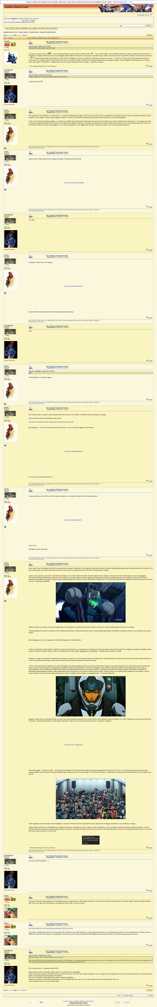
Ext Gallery (41, 28)
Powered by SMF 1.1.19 (69, 1001)
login (31, 18)
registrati (36, 18)
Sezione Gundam (23, 32)
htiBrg (6, 896)
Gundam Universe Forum (10, 32)
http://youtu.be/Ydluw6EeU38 (74, 286)
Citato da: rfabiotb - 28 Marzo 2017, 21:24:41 (40, 75)
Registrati (53, 28)
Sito (7, 28)
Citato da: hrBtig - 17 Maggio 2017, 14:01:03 (40, 955)
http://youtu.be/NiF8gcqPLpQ (74, 451)
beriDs (6, 110)
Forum (12, 28)
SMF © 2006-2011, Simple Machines (85, 1001)
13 (11, 35)
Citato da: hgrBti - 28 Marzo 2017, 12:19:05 (40, 46)
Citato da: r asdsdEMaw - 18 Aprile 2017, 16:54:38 (41, 371)
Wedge (86, 1003)
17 (19, 35)
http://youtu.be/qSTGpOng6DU (74, 183)
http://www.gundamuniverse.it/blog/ (36, 147)
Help (30, 28)
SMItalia (85, 1002)
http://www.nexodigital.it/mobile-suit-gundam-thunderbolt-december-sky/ (51, 422)
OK (131, 2)
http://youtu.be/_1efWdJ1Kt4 (73, 745)
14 (13, 35)
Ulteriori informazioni (120, 2)
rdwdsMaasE (8, 70)
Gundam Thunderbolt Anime (48, 32)
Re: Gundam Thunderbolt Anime (57, 41)
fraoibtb (6, 41)
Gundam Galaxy (34, 32)
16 (17, 35)
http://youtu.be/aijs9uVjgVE (73, 520)
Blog (17, 28)
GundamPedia (23, 28)
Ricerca (35, 28)
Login (47, 28)
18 (20, 35)
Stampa (150, 35)
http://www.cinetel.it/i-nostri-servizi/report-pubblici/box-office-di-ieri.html (51, 928)
